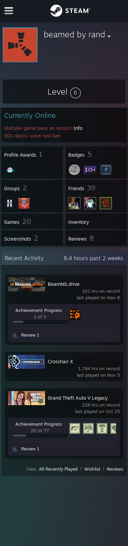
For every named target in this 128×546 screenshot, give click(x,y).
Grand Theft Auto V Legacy (78, 398)
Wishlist (92, 469)
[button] (64, 91)
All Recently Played (58, 469)
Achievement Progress (38, 310)
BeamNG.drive (64, 284)
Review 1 (30, 335)
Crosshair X (60, 361)
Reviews (115, 469)
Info (78, 128)
